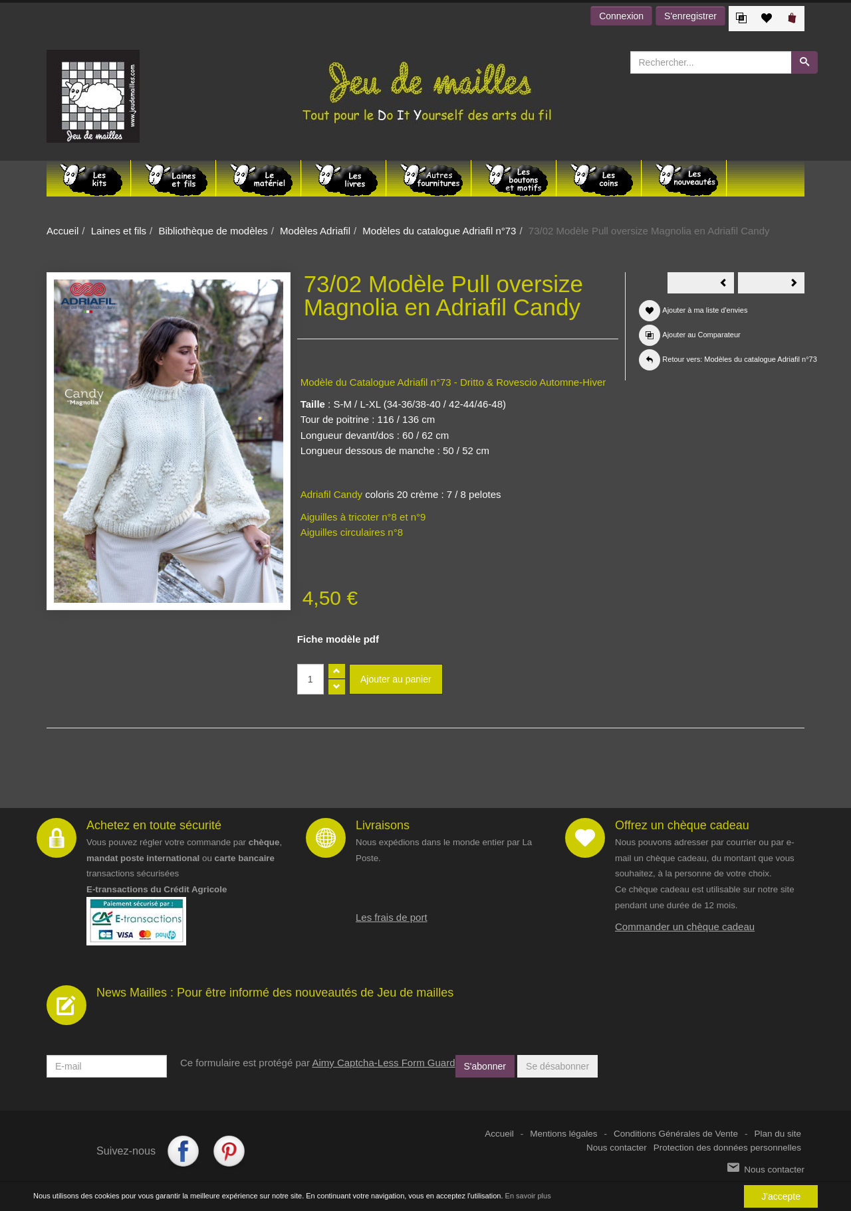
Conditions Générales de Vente (676, 1134)
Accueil (62, 230)
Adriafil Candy (331, 494)
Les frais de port (391, 917)
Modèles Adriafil (315, 230)
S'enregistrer (690, 16)
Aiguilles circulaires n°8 (352, 532)
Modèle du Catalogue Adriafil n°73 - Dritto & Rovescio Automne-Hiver (453, 382)
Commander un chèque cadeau (685, 926)
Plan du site (777, 1134)
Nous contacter (616, 1148)
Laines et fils (118, 230)
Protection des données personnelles (727, 1148)
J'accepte (780, 1196)
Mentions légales (563, 1134)
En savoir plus (528, 1196)
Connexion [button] (621, 16)
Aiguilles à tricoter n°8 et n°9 (363, 517)
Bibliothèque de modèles (212, 230)
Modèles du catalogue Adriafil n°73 (439, 230)
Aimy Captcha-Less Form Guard (383, 1062)
